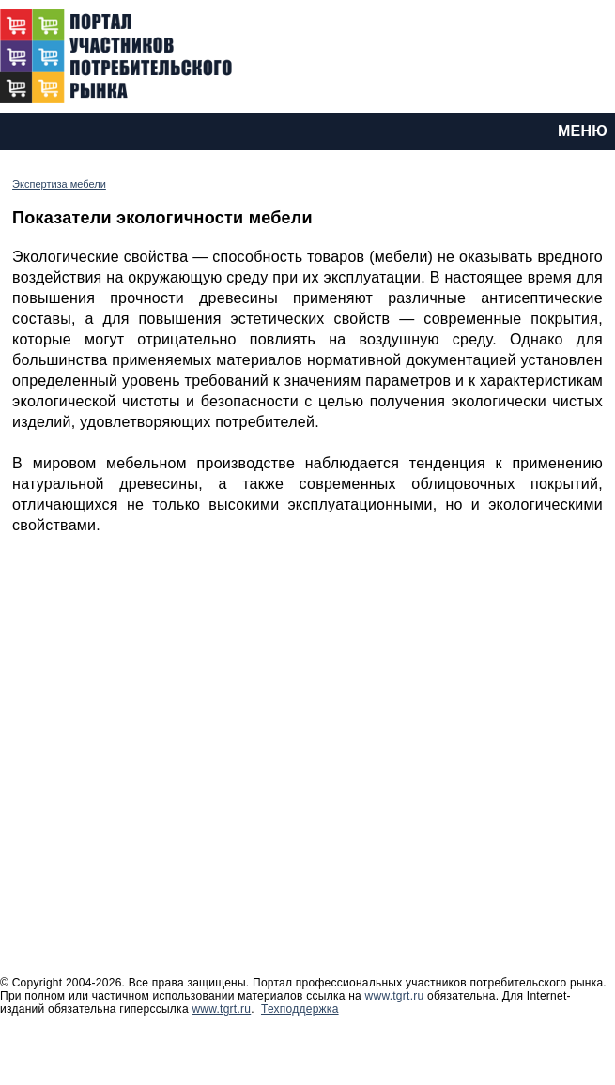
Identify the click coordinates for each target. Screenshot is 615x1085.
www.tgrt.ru (394, 995)
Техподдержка (300, 1009)
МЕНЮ (582, 131)
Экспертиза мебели (59, 184)
